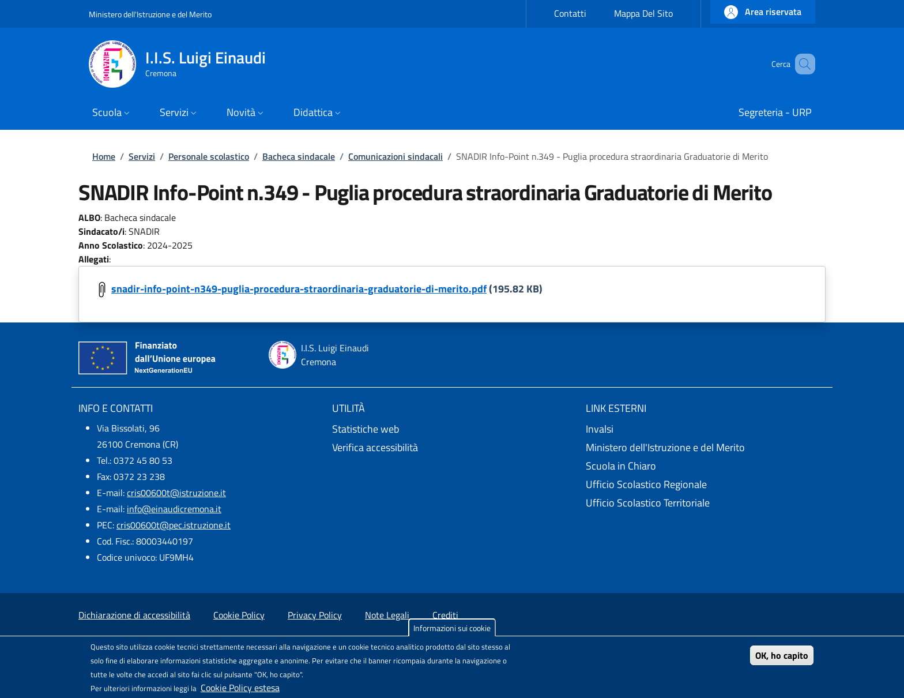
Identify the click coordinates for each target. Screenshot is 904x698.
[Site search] (801, 64)
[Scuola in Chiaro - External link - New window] (706, 466)
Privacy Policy (315, 615)
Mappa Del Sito (643, 13)
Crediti (445, 615)
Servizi (142, 156)
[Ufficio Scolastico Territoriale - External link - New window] (706, 503)
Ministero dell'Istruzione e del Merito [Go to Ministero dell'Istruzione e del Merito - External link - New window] (150, 14)
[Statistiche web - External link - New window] (452, 429)
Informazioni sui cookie (452, 628)
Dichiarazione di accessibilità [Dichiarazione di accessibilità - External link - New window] (134, 615)
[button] (762, 12)
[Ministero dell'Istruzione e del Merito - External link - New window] (706, 447)
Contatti (570, 13)
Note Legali (387, 615)
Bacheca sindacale (298, 156)
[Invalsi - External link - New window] (706, 429)
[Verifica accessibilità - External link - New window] (452, 447)
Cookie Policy (239, 615)
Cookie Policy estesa (240, 688)
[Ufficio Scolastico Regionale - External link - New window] (706, 484)
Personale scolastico (208, 156)
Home (103, 156)
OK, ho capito (781, 655)
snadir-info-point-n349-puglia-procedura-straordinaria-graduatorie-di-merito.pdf (299, 289)
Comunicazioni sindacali (395, 156)
